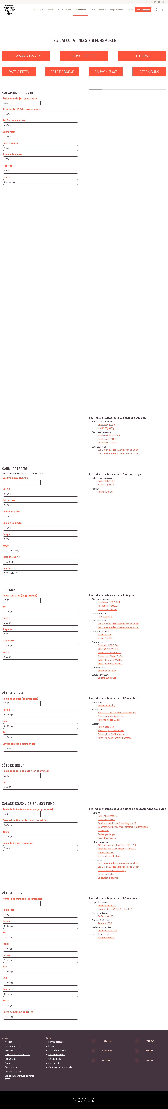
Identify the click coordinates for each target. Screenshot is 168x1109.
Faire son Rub (54, 1063)
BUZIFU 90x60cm (106, 937)
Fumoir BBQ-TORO (106, 819)
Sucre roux (9, 131)
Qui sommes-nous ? (14, 1046)
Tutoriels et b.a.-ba (57, 1050)
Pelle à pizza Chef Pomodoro (111, 734)
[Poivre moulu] (40, 148)
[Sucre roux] (40, 136)
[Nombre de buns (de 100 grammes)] (22, 903)
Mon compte (11, 1067)
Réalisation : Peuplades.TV (84, 1101)
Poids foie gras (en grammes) (20, 595)
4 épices (7, 165)
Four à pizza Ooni (106, 727)
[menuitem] (35, 10)
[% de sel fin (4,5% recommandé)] (40, 114)
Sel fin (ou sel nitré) (14, 120)
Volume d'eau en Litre (15, 478)
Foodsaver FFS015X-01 (109, 435)
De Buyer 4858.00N (107, 930)
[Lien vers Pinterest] (155, 2)
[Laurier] (40, 182)
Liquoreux (8, 640)
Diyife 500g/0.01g (106, 424)
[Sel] (40, 611)
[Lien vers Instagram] (163, 2)
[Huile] (40, 949)
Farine (6, 709)
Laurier (7, 177)
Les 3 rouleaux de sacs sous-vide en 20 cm (118, 449)
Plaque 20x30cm (106, 852)
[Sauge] (40, 539)
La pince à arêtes (106, 874)
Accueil (8, 1041)
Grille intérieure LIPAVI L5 (110, 660)
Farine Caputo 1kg (106, 705)
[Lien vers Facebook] (151, 2)
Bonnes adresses (56, 1041)
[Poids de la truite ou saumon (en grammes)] (22, 814)
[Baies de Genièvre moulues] (40, 848)
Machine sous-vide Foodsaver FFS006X (117, 848)
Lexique (52, 1046)
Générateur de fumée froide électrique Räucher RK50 (123, 827)
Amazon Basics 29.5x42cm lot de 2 (115, 909)
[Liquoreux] (40, 645)
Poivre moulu (10, 143)
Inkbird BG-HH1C (105, 638)
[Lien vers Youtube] (159, 2)
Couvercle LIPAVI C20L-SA (110, 656)
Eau (5, 721)
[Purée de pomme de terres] (40, 1017)
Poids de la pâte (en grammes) (20, 698)
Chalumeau (103, 830)
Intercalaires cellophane (109, 856)
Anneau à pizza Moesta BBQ (111, 730)
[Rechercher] (162, 10)
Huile (6, 943)
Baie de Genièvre (12, 154)
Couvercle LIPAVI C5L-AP (109, 652)
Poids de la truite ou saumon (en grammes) (28, 809)
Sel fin (6, 489)
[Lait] (40, 983)
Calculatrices (54, 1058)
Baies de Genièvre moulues (18, 843)
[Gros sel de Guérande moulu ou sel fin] (40, 825)
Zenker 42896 (105, 923)
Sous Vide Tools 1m (107, 670)
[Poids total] (40, 915)
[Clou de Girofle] (40, 562)
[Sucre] (40, 657)
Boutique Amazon (56, 1054)
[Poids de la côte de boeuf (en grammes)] (22, 775)
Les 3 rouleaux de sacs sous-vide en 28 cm (118, 453)
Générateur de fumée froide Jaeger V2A (117, 823)
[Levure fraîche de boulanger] (40, 749)
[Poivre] (40, 623)
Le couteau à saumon (108, 878)
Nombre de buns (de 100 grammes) (23, 898)
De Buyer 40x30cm (107, 905)
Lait (5, 978)
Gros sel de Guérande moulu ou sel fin (25, 820)
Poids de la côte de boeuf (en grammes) (26, 771)
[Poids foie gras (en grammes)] (22, 600)
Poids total (9, 909)
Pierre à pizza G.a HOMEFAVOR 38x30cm (117, 712)
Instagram (107, 1050)
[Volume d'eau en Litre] (22, 482)
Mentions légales (13, 1071)
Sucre (6, 652)
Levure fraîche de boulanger (19, 743)
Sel (4, 606)
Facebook (149, 1040)
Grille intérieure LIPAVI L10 (110, 663)
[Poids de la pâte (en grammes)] (22, 703)
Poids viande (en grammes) (20, 98)
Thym (6, 545)
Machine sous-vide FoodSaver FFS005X (117, 845)
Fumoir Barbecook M (107, 816)
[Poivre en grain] (40, 516)
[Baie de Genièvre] (40, 159)
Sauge (6, 534)
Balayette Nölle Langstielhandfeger (115, 738)
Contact (8, 1063)
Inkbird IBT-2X (104, 634)
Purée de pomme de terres (18, 1012)
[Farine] (40, 714)
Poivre (6, 618)
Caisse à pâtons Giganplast (111, 716)
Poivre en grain (11, 511)
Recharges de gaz (106, 834)
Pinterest (107, 1040)
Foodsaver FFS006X (107, 442)
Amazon (106, 1060)
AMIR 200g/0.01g (106, 428)
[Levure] (40, 960)
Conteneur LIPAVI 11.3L (108, 649)
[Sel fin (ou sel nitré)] (40, 125)
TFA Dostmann (105, 616)
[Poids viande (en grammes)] (22, 103)
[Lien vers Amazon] (147, 2)
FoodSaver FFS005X (108, 439)
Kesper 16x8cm (105, 491)
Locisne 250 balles (107, 677)
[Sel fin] (40, 494)
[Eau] (40, 726)
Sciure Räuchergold (107, 838)
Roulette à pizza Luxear (109, 719)
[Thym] (40, 550)
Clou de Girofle (11, 557)
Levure (6, 955)
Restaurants (11, 1058)
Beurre (6, 989)
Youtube (149, 1050)
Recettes (9, 1050)
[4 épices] (40, 171)
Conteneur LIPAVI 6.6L (108, 645)
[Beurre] (40, 994)
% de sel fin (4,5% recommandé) (22, 109)
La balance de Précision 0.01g (112, 870)
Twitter (149, 1060)
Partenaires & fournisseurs (17, 1054)
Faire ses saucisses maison (61, 1067)
